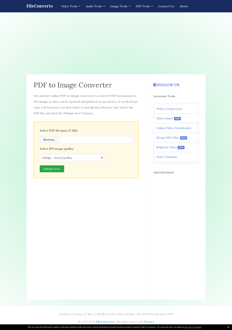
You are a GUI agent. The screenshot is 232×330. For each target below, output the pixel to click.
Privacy (149, 321)
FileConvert (39, 6)
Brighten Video (170, 147)
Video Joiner (168, 118)
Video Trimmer (166, 157)
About (184, 6)
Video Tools (69, 6)
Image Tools (119, 6)
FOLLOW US (166, 84)
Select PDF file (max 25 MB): (59, 130)
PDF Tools (143, 6)
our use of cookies (193, 327)
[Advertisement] (116, 43)
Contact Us (166, 6)
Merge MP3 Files (171, 138)
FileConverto (105, 321)
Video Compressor (169, 108)
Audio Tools (94, 6)
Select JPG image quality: (57, 148)
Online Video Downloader (174, 128)
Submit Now (52, 169)
